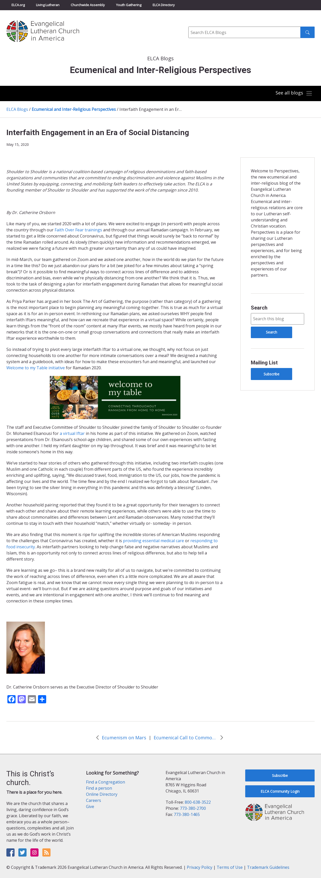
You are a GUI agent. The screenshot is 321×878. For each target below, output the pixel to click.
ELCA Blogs (17, 109)
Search (259, 308)
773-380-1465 (187, 814)
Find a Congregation (105, 782)
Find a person (99, 788)
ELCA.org (18, 5)
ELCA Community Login (280, 791)
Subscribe (271, 374)
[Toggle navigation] (294, 93)
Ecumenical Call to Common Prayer (185, 737)
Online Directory (101, 794)
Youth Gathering (128, 5)
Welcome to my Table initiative (35, 368)
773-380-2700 (193, 808)
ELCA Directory (164, 5)
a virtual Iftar (72, 433)
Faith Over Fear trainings (78, 230)
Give (90, 806)
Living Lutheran (47, 5)
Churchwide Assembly (88, 5)
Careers (93, 800)
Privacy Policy (199, 867)
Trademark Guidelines (268, 867)
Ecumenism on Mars (124, 737)
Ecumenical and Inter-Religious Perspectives (74, 109)
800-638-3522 (198, 802)
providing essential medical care (153, 540)
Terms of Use (230, 867)
